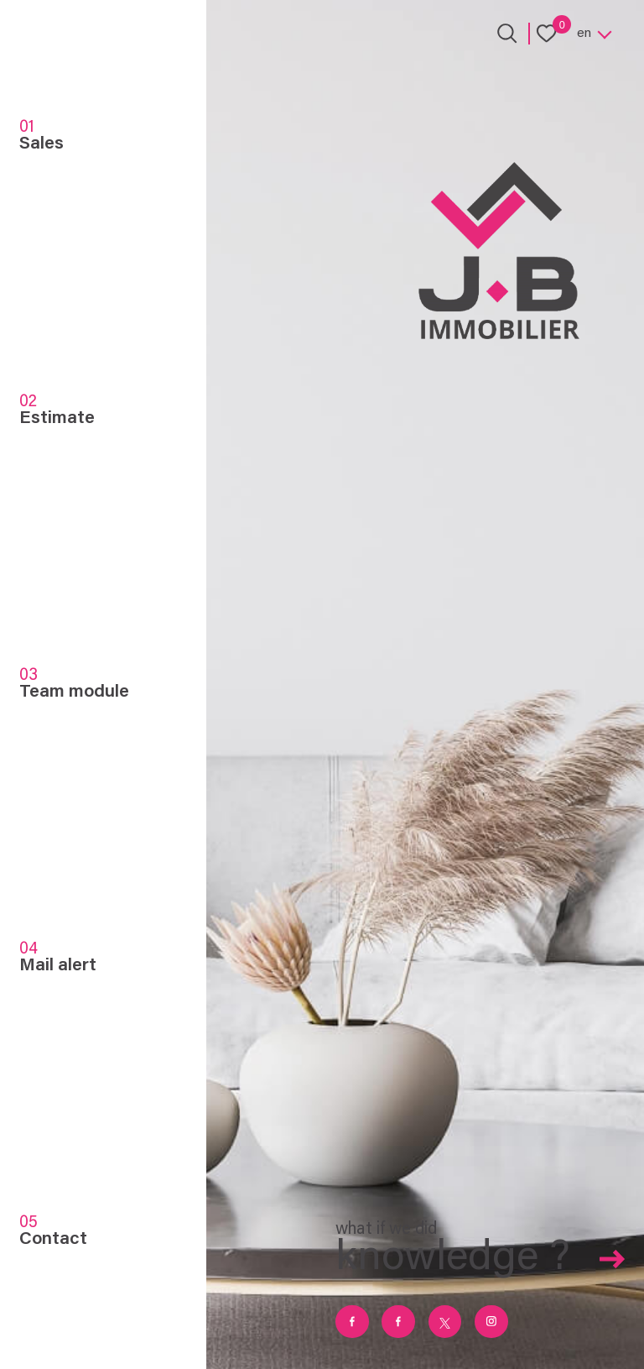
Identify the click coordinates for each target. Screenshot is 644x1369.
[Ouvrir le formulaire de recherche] (506, 33)
